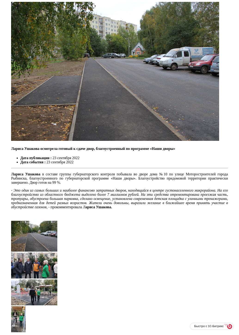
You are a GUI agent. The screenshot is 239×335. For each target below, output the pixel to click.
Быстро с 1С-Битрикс (209, 326)
